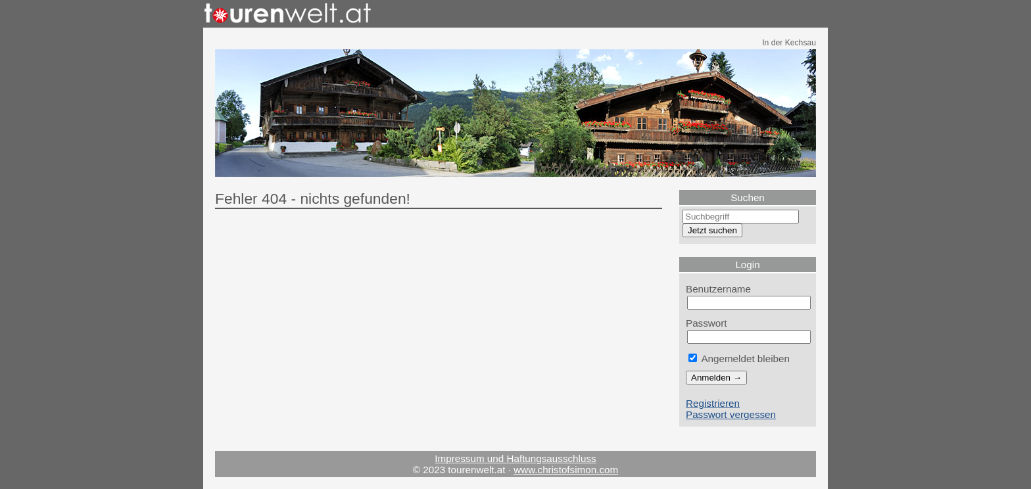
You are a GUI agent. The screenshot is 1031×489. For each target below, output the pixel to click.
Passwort (706, 323)
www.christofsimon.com (566, 469)
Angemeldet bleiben (739, 358)
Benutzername (718, 288)
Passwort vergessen (731, 414)
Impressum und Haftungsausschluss (515, 458)
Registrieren (713, 403)
